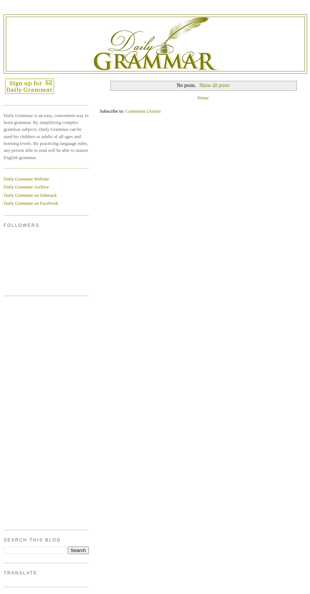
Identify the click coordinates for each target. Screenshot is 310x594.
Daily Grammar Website (26, 179)
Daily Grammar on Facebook (31, 203)
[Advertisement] (33, 411)
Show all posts (214, 85)
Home (202, 97)
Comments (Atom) (143, 111)
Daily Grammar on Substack (30, 195)
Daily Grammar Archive (26, 187)
